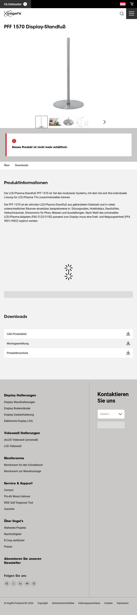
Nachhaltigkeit (12, 534)
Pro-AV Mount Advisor (17, 496)
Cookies (108, 603)
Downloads (21, 165)
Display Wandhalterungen (19, 402)
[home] (12, 14)
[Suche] (123, 5)
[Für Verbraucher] (15, 4)
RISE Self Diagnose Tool (18, 502)
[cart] (132, 4)
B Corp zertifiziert (14, 540)
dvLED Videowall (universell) (21, 439)
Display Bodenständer (17, 408)
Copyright (43, 603)
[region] (68, 72)
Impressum (123, 603)
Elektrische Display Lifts (18, 421)
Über (7, 165)
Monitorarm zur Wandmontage (22, 471)
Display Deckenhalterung (19, 414)
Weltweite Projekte (15, 527)
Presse (8, 546)
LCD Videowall (12, 446)
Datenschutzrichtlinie (63, 603)
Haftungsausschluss (89, 603)
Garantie (9, 509)
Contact (8, 490)
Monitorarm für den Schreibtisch (23, 465)
